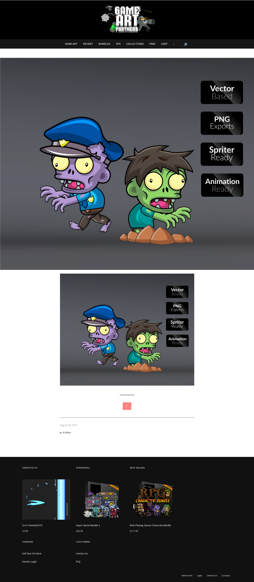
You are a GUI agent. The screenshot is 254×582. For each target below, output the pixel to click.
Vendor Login (29, 561)
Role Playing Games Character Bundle (150, 525)
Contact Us (82, 553)
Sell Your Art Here (31, 553)
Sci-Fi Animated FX (32, 525)
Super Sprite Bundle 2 (88, 525)
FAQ (78, 561)
